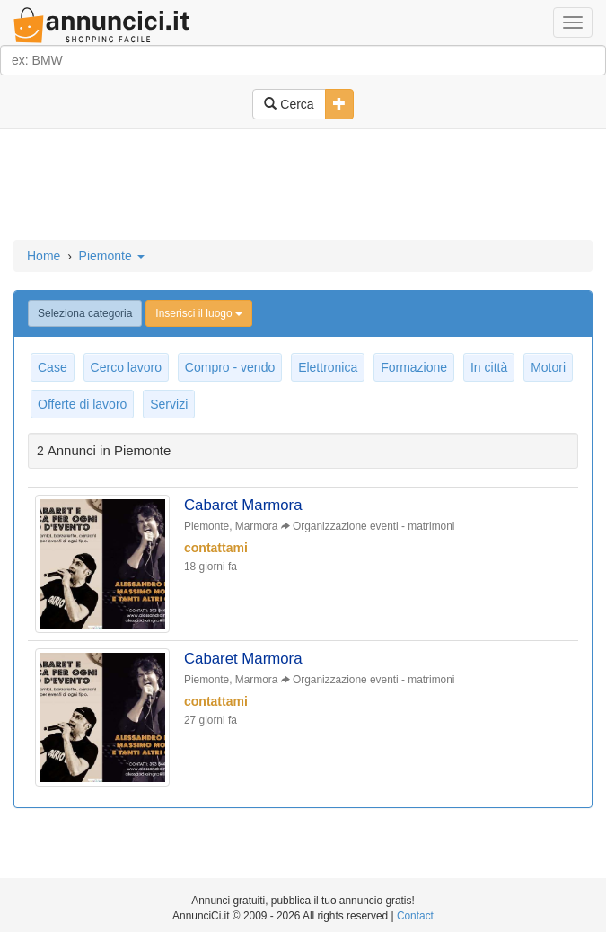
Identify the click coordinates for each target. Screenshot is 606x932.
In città (488, 367)
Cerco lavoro (126, 367)
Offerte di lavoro (82, 404)
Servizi (169, 404)
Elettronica (327, 367)
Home (43, 256)
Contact (415, 916)
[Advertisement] (303, 186)
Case (52, 367)
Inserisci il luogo (198, 313)
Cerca (288, 104)
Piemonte (112, 256)
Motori (548, 367)
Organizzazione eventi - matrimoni (373, 526)
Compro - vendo (230, 367)
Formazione (414, 367)
